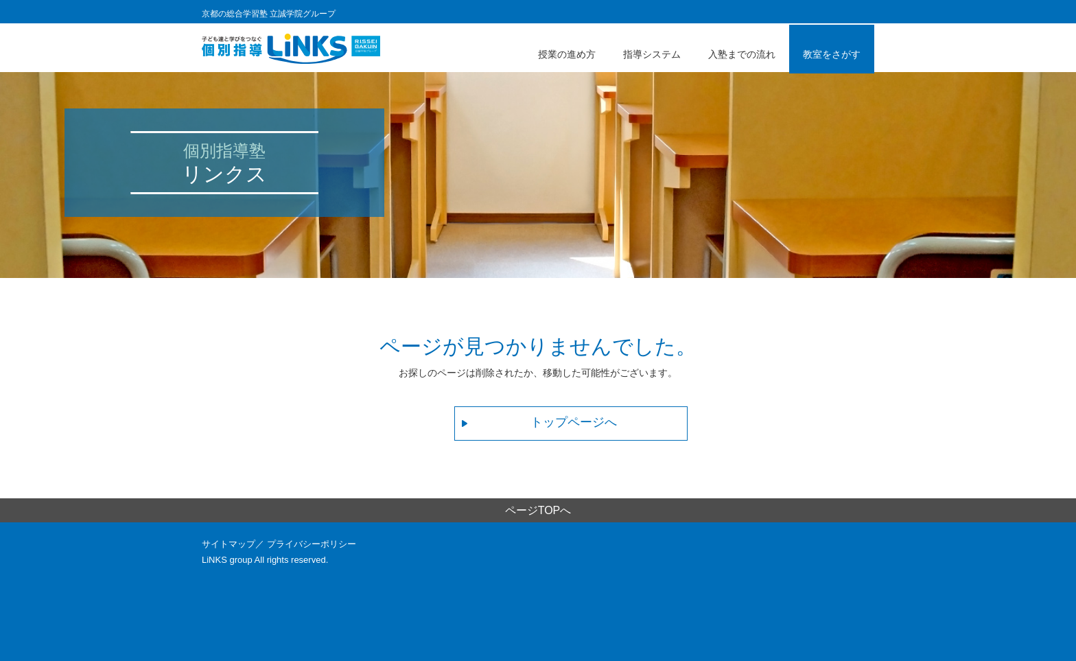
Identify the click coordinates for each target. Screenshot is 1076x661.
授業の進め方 (567, 54)
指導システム (652, 54)
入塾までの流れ (741, 54)
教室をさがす (832, 54)
